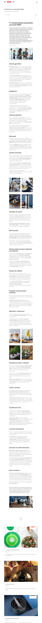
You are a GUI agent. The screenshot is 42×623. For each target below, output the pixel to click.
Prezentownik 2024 (9, 584)
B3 (11, 11)
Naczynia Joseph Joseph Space (12, 618)
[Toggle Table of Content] (35, 15)
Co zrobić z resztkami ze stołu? (12, 550)
